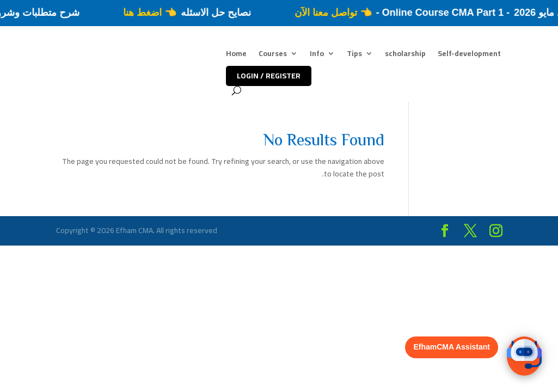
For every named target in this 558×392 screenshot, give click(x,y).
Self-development (469, 55)
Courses (273, 55)
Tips (354, 55)
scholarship (405, 55)
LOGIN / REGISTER (269, 76)
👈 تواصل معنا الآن (328, 12)
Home (236, 55)
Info (317, 55)
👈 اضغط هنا (144, 12)
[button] (524, 356)
